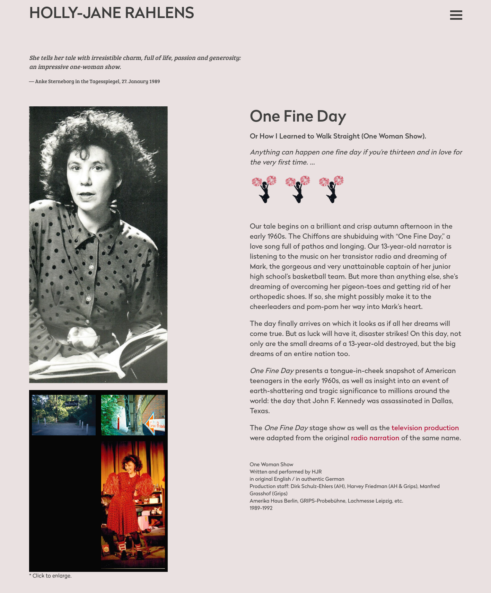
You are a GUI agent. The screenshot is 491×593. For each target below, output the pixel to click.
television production (425, 428)
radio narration (375, 438)
